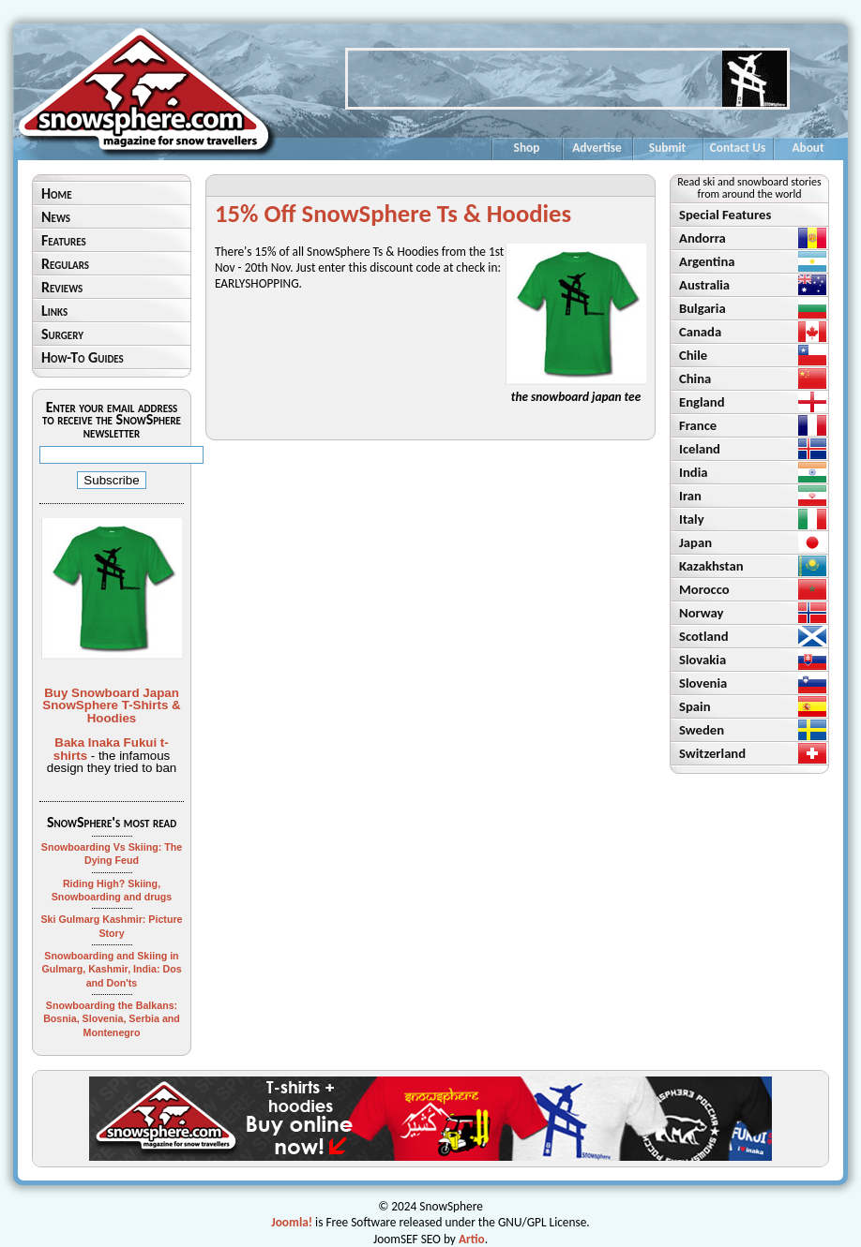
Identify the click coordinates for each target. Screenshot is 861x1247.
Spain (695, 706)
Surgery (62, 334)
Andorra (702, 238)
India (693, 472)
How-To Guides (82, 357)
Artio (472, 1239)
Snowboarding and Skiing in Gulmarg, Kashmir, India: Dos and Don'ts (111, 969)
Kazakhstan (711, 565)
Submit (667, 148)
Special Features (725, 214)
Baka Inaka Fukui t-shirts (111, 748)
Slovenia (703, 683)
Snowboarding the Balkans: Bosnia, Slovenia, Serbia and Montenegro (111, 1019)
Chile (693, 355)
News (55, 217)
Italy (691, 519)
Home (56, 193)
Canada (700, 331)
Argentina (707, 261)
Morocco (704, 589)
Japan (695, 542)
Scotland (704, 636)
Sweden (701, 729)
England (702, 401)
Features (63, 240)
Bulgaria (702, 308)
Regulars (65, 264)
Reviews (62, 287)
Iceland (699, 448)
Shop (527, 148)
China (695, 378)
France (698, 425)
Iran (690, 495)
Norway (701, 612)
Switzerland (712, 753)
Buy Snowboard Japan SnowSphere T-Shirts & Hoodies (111, 705)
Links (54, 310)
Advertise (597, 148)
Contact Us (738, 148)
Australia (704, 284)
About (807, 148)
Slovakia (702, 659)
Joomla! (291, 1222)
